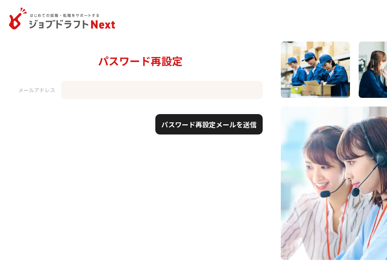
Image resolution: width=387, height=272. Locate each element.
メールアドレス (36, 90)
